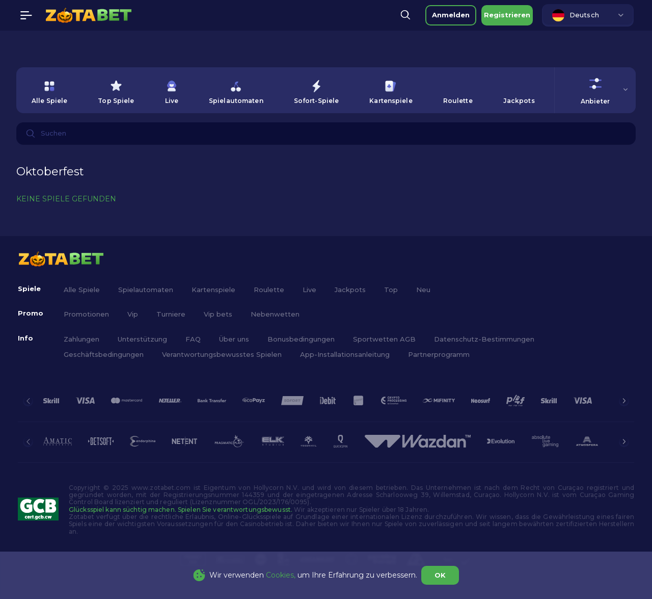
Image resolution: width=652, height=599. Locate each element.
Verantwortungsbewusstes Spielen (222, 354)
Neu (423, 289)
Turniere (170, 314)
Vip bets (218, 314)
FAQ (193, 339)
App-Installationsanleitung (345, 354)
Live (309, 289)
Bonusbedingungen (301, 339)
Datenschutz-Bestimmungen (484, 339)
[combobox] (588, 15)
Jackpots (350, 289)
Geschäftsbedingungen (104, 354)
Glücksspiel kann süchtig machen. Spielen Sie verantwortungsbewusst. (180, 509)
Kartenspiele (213, 289)
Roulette (269, 289)
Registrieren (507, 15)
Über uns (234, 339)
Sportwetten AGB (384, 339)
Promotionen (86, 314)
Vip (132, 314)
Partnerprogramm (439, 354)
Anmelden (451, 15)
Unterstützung (142, 339)
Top (391, 289)
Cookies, (280, 575)
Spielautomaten (145, 289)
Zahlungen (81, 339)
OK (440, 575)
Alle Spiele (82, 289)
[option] (49, 90)
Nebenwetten (275, 314)
